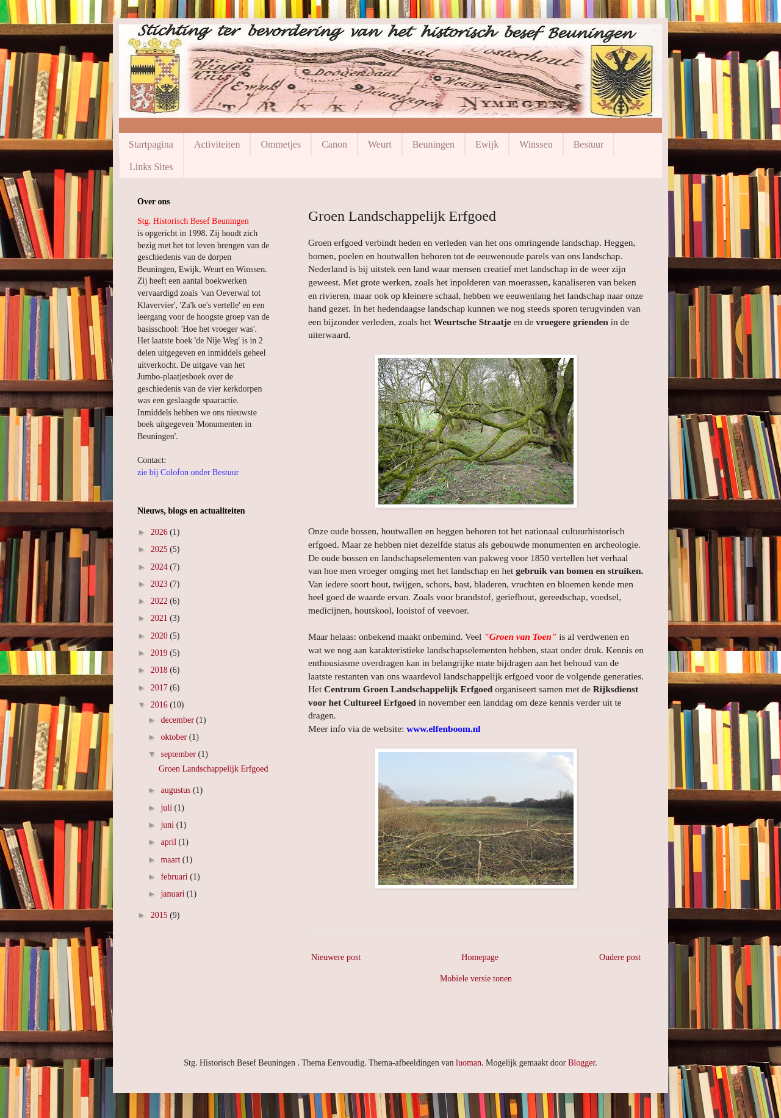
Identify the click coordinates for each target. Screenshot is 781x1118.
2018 (160, 670)
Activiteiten (217, 144)
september (179, 754)
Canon (334, 144)
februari (175, 876)
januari (173, 893)
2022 (160, 601)
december (178, 720)
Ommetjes (281, 144)
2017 (160, 687)
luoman (468, 1062)
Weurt (380, 144)
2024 (160, 567)
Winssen (535, 144)
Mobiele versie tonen (476, 978)
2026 (160, 532)
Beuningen (433, 144)
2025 (160, 549)
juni (168, 825)
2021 (160, 618)
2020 (160, 635)
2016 (160, 704)
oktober (174, 737)
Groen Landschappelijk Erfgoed (213, 768)
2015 (160, 915)
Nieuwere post (336, 957)
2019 (160, 653)
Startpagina (151, 144)
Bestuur (589, 144)
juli (167, 807)
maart (171, 859)
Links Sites (151, 167)
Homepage (479, 957)
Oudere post (620, 957)
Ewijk (486, 144)
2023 (160, 584)
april (169, 842)
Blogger (581, 1062)
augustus (176, 790)
